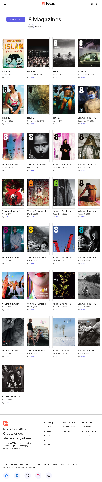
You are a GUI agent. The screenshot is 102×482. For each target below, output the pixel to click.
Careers (47, 431)
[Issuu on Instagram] (38, 475)
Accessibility (72, 464)
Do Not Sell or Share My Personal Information (19, 468)
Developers (87, 427)
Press (46, 440)
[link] (94, 3)
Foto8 (34, 26)
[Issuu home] (48, 3)
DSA (62, 464)
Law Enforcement (27, 464)
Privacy (14, 464)
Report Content (43, 464)
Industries (67, 440)
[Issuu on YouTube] (49, 475)
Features (66, 431)
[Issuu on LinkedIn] (17, 475)
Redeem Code (88, 436)
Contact (47, 445)
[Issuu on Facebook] (6, 475)
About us (47, 427)
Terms (5, 464)
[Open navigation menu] (4, 3)
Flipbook (66, 436)
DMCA (54, 464)
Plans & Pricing (50, 436)
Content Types (69, 427)
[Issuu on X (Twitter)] (27, 475)
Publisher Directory (89, 431)
